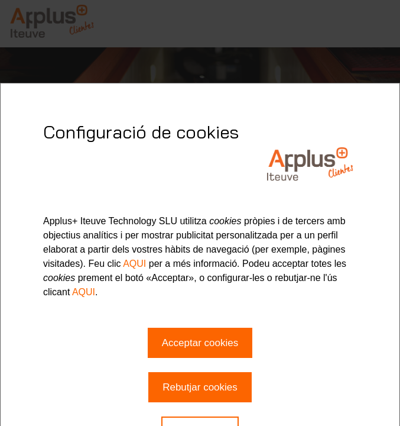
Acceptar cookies (200, 342)
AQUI (134, 264)
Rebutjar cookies (200, 387)
